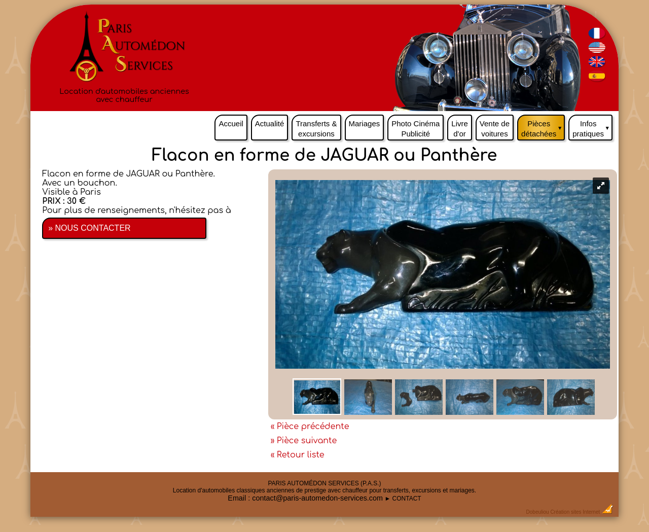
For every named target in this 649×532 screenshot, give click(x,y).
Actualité (269, 123)
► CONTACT (402, 498)
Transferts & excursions (316, 128)
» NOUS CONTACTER (89, 228)
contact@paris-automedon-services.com (317, 498)
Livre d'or (459, 128)
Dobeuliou (537, 512)
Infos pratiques (592, 126)
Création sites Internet (575, 512)
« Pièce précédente (310, 426)
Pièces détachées (543, 126)
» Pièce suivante (304, 440)
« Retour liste (297, 454)
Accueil (231, 123)
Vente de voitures (495, 128)
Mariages (364, 123)
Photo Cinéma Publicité (415, 128)
